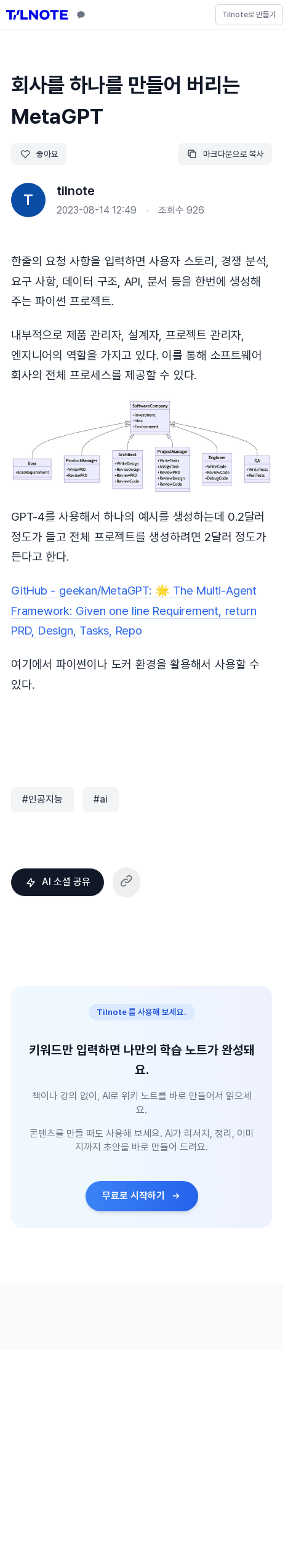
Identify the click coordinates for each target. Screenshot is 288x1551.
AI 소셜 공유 (57, 882)
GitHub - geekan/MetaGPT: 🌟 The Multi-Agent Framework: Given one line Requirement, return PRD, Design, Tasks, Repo (134, 610)
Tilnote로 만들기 (249, 14)
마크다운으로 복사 (225, 153)
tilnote (76, 190)
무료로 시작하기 (142, 1195)
